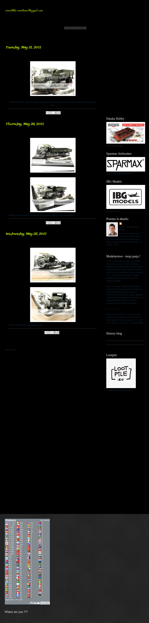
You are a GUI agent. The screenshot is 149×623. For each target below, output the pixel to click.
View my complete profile (116, 248)
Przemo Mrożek (129, 224)
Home (53, 343)
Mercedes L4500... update (33, 133)
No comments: (36, 113)
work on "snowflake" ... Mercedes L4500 (47, 243)
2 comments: (35, 332)
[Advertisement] (125, 60)
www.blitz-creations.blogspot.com (24, 10)
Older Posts (93, 343)
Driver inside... (23, 56)
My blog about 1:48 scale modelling (120, 347)
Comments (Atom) (24, 350)
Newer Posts (12, 343)
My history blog (112, 339)
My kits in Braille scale (115, 342)
